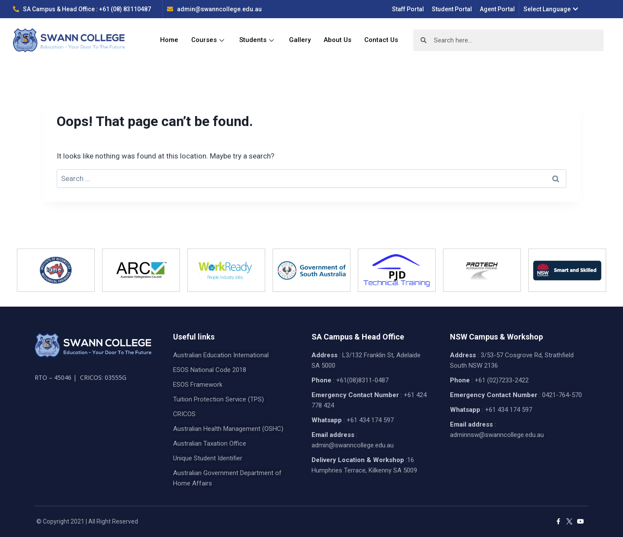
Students (257, 40)
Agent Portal (497, 9)
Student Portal (452, 9)
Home (169, 40)
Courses (208, 40)
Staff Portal (408, 9)
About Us (337, 40)
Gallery (300, 40)
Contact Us (381, 40)
